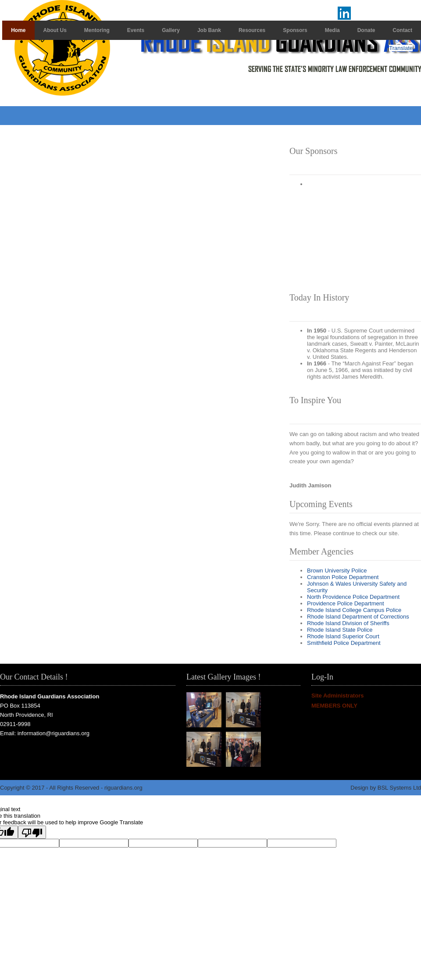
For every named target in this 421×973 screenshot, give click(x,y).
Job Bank (209, 30)
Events (135, 30)
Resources (252, 30)
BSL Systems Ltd (399, 787)
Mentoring (97, 30)
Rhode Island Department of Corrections (358, 616)
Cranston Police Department (342, 577)
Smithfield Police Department (344, 643)
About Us (55, 30)
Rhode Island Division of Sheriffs (348, 623)
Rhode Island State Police (340, 629)
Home (18, 30)
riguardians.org (123, 787)
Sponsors (295, 30)
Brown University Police (337, 570)
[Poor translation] (32, 832)
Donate (366, 30)
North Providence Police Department (353, 597)
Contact (402, 30)
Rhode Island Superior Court (343, 636)
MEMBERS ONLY (334, 705)
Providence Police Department (345, 603)
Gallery (171, 30)
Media (332, 30)
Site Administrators (337, 695)
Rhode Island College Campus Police (354, 610)
